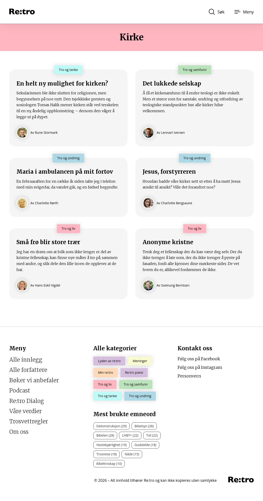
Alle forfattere (28, 370)
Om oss (18, 431)
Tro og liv (105, 384)
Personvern (189, 376)
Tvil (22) (152, 435)
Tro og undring (140, 396)
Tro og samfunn (136, 384)
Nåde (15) (132, 454)
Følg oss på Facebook (199, 358)
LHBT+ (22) (130, 435)
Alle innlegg (25, 359)
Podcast (19, 390)
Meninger (140, 361)
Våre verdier (25, 411)
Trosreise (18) (106, 454)
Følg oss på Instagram (200, 367)
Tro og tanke (107, 396)
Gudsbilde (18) (145, 445)
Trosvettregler (28, 421)
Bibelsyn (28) (144, 426)
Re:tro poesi (134, 372)
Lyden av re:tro (109, 361)
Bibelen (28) (105, 435)
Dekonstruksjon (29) (111, 426)
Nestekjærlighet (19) (111, 445)
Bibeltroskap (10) (109, 463)
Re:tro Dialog (26, 401)
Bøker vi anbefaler (34, 380)
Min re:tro (105, 372)
